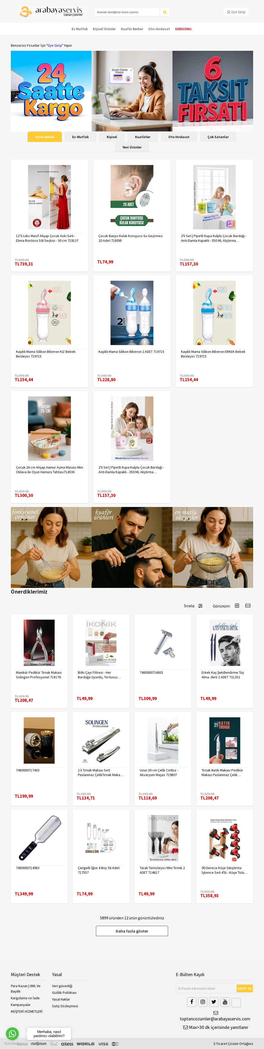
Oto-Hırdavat (159, 29)
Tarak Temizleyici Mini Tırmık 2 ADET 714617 (162, 870)
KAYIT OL (245, 988)
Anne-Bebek (44, 137)
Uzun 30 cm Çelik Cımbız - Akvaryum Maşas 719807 (159, 772)
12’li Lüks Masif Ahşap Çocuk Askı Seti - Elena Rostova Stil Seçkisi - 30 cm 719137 (47, 238)
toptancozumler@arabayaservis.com (214, 1016)
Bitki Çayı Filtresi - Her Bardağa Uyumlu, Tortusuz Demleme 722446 (98, 674)
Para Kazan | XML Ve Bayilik (25, 989)
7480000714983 (27, 867)
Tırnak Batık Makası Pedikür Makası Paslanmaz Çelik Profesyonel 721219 (222, 772)
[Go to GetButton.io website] (12, 1043)
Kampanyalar (21, 1004)
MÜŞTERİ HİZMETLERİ (27, 1011)
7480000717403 (27, 770)
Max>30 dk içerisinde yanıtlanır (215, 1027)
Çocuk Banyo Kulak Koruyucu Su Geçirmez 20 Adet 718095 (130, 238)
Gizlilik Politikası (64, 992)
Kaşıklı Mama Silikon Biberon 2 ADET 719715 (131, 351)
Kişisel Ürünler (104, 29)
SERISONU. (183, 29)
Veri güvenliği (62, 986)
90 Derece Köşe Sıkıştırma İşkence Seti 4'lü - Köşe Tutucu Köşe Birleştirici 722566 (225, 870)
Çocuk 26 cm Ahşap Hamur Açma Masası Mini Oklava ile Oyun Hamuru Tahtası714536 (49, 469)
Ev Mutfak (80, 29)
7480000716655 (151, 672)
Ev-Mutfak (80, 137)
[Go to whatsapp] (12, 1033)
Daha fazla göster (132, 931)
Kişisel (112, 137)
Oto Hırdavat (178, 137)
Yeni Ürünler (132, 147)
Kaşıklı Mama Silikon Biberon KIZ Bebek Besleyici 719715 (46, 354)
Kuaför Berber (132, 29)
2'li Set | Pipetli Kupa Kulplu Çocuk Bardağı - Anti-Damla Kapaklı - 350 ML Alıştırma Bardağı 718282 (131, 469)
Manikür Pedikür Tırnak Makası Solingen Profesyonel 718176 (39, 674)
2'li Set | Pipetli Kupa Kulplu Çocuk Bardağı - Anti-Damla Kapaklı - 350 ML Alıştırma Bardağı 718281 (213, 238)
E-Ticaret (220, 1043)
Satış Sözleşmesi (65, 1006)
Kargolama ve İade (25, 998)
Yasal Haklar (61, 999)
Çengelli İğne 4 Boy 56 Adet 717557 (99, 870)
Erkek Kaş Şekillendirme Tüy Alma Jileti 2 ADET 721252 (223, 674)
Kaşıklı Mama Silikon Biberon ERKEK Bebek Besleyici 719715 (213, 354)
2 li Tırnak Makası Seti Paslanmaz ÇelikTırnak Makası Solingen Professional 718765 (100, 772)
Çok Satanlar (218, 137)
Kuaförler (142, 137)
